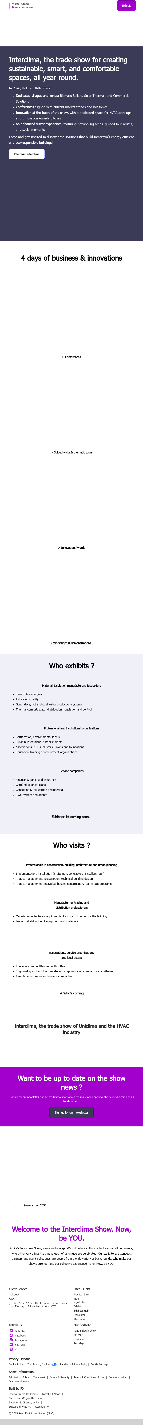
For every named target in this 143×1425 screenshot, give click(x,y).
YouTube (17, 1345)
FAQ (11, 1298)
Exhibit (77, 1306)
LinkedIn (17, 1331)
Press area (80, 1315)
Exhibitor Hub (81, 1310)
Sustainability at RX (20, 1406)
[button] (126, 5)
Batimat (78, 1335)
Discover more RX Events (23, 1394)
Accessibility (42, 1406)
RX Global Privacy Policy (73, 1364)
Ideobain (79, 1339)
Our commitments (19, 1381)
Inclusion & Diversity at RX (24, 1402)
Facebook (17, 1335)
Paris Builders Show (85, 1330)
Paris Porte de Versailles (24, 7)
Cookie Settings (99, 1364)
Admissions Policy (19, 1377)
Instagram (18, 1340)
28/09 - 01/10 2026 (22, 4)
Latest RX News (51, 1394)
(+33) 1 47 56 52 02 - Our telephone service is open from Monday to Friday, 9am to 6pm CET (39, 1304)
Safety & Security (60, 1377)
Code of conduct (118, 1377)
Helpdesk (14, 1294)
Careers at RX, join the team (26, 1398)
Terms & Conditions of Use (89, 1377)
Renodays (79, 1343)
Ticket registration (80, 1300)
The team (79, 1319)
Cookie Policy (16, 1364)
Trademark (39, 1377)
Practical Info (81, 1294)
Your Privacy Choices (42, 1364)
